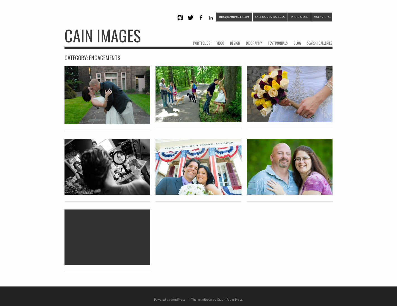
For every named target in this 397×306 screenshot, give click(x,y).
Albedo (207, 300)
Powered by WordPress (169, 300)
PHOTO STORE (299, 17)
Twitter (190, 22)
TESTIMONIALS (278, 43)
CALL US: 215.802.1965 (270, 17)
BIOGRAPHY (254, 43)
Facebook (201, 22)
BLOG (297, 43)
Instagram (180, 22)
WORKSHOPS (321, 17)
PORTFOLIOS (202, 43)
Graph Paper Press (229, 300)
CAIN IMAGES (102, 35)
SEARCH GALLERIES (320, 43)
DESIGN (235, 43)
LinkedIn (211, 22)
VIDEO (220, 43)
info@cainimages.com (234, 17)
